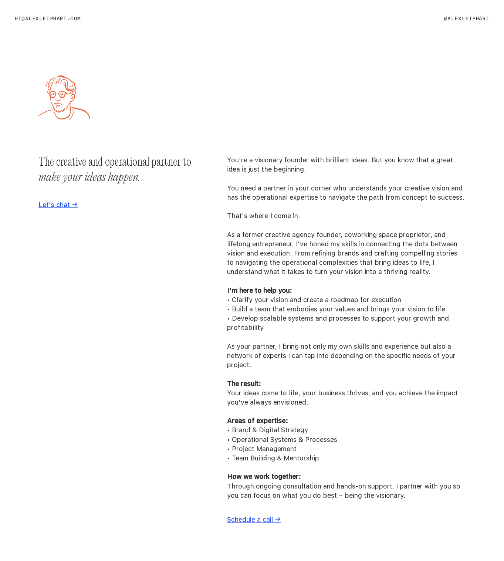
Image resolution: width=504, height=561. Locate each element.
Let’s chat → (58, 205)
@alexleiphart (466, 18)
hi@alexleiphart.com (48, 18)
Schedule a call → (254, 519)
